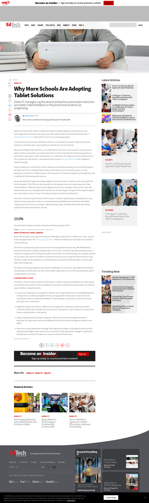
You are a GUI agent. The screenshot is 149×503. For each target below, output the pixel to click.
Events (74, 25)
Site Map (61, 462)
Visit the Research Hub (86, 490)
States (33, 25)
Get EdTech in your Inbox (110, 461)
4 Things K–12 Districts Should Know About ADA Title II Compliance (122, 97)
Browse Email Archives (109, 466)
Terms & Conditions (47, 462)
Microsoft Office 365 (68, 159)
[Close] (145, 497)
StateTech (38, 482)
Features (40, 25)
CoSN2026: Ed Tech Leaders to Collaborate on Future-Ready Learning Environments (123, 108)
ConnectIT (66, 25)
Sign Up (107, 3)
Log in (140, 25)
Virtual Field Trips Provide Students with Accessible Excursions (122, 298)
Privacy (34, 462)
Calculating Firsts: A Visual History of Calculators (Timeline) (122, 308)
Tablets (47, 373)
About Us (12, 462)
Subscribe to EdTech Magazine (112, 484)
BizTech (13, 482)
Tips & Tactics (50, 25)
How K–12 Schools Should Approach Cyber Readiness (123, 87)
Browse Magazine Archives (111, 489)
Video (59, 25)
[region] (74, 497)
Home (10, 79)
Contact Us (23, 462)
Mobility (15, 79)
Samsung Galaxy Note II (45, 239)
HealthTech (52, 482)
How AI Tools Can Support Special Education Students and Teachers (123, 289)
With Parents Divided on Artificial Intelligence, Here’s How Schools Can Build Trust (124, 118)
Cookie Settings (111, 497)
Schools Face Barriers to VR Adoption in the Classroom (123, 278)
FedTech (25, 482)
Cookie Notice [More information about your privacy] (71, 501)
